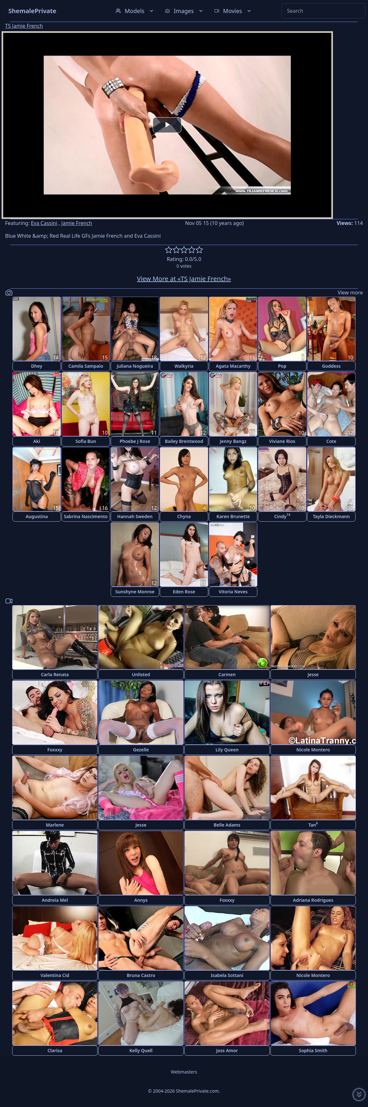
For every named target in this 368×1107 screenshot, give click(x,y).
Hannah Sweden (135, 516)
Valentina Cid (54, 975)
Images (184, 11)
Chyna (184, 516)
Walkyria (183, 366)
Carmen (227, 674)
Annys (141, 900)
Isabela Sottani (227, 975)
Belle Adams (227, 825)
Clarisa (55, 1050)
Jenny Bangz (233, 441)
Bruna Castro (141, 975)
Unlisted (141, 674)
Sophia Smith (313, 1050)
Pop (282, 366)
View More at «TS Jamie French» (184, 278)
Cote (331, 441)
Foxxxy (54, 750)
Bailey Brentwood (184, 441)
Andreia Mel (55, 900)
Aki (36, 441)
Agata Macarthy (233, 366)
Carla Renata (55, 674)
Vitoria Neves (233, 592)
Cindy (282, 515)
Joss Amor (227, 1050)
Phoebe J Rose (135, 441)
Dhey (36, 366)
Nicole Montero (313, 750)
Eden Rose (184, 592)
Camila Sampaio (85, 366)
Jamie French (76, 223)
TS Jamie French (24, 25)
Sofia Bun (86, 441)
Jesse (313, 674)
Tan (313, 824)
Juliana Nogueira (135, 366)
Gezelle (141, 750)
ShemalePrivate (32, 10)
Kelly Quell (141, 1050)
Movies (233, 11)
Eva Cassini (44, 223)
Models (135, 11)
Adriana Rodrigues (313, 900)
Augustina (37, 516)
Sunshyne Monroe (134, 592)
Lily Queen (227, 750)
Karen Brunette (233, 516)
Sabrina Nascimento (86, 516)
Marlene (55, 825)
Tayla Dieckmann (331, 516)
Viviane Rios (282, 441)
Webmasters (184, 1072)
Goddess (331, 366)
